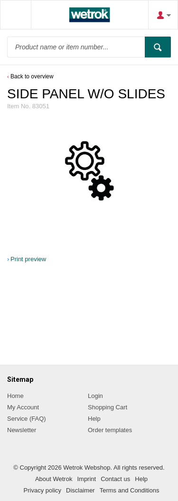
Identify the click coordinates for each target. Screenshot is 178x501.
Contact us (115, 478)
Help (94, 418)
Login (95, 395)
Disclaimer (80, 490)
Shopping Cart (107, 407)
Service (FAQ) (26, 418)
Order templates (110, 430)
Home (15, 395)
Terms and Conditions (129, 490)
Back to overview (32, 76)
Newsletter (21, 430)
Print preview (28, 259)
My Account (23, 407)
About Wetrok (54, 478)
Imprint (86, 478)
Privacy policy (42, 490)
